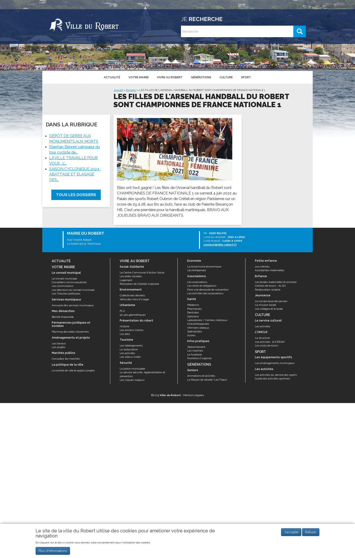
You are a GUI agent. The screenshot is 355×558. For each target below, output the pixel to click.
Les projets (58, 347)
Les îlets (125, 334)
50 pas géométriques (133, 314)
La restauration (129, 349)
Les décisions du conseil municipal (73, 289)
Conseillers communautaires (69, 282)
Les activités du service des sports (276, 374)
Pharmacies (194, 308)
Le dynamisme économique (204, 266)
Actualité (112, 77)
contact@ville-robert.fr (220, 244)
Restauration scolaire (267, 289)
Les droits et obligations (201, 285)
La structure (262, 338)
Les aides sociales (131, 276)
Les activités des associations (205, 293)
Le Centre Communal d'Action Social (142, 272)
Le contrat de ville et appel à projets (73, 370)
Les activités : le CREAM (270, 341)
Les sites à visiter (130, 356)
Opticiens (193, 316)
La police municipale (132, 368)
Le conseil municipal (64, 278)
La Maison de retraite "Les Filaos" (207, 379)
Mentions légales (193, 395)
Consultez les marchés (66, 358)
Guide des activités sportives (272, 378)
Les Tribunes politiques (66, 293)
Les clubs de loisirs (266, 345)
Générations (200, 77)
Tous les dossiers (76, 194)
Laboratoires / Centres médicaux (207, 320)
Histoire (124, 326)
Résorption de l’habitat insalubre (139, 283)
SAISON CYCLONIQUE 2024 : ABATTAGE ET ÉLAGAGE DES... (75, 174)
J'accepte (291, 533)
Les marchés (195, 350)
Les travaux (59, 343)
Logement (126, 280)
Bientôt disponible (63, 316)
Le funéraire (194, 354)
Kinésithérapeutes (198, 323)
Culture (225, 77)
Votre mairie (138, 77)
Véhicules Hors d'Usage (134, 299)
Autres (191, 335)
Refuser (310, 533)
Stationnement (196, 347)
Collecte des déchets (132, 295)
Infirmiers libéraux (198, 327)
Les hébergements (131, 345)
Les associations (197, 282)
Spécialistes (194, 331)
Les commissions (62, 286)
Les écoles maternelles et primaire (276, 282)
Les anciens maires (131, 330)
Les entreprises (196, 270)
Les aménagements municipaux (274, 363)
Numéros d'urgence (199, 358)
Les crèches (262, 266)
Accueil (118, 90)
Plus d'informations (53, 552)
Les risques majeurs (132, 380)
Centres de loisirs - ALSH (270, 285)
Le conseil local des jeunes (271, 301)
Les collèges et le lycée (269, 308)
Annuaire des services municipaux (73, 305)
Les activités (127, 353)
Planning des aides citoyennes (70, 331)
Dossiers (131, 90)
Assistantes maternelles (269, 270)
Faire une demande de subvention (208, 289)
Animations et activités (201, 375)
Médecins (193, 304)
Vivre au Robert (169, 77)
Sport (245, 77)
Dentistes (193, 312)
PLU (122, 310)
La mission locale (265, 304)
